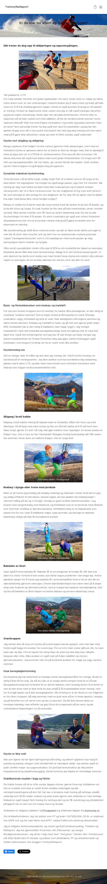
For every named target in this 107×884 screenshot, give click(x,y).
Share (9, 851)
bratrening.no (92, 810)
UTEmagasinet (48, 810)
